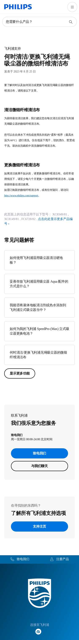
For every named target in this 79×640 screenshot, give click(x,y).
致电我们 (39, 453)
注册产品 (62, 559)
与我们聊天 (39, 466)
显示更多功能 (20, 373)
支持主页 (39, 526)
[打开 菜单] (72, 7)
